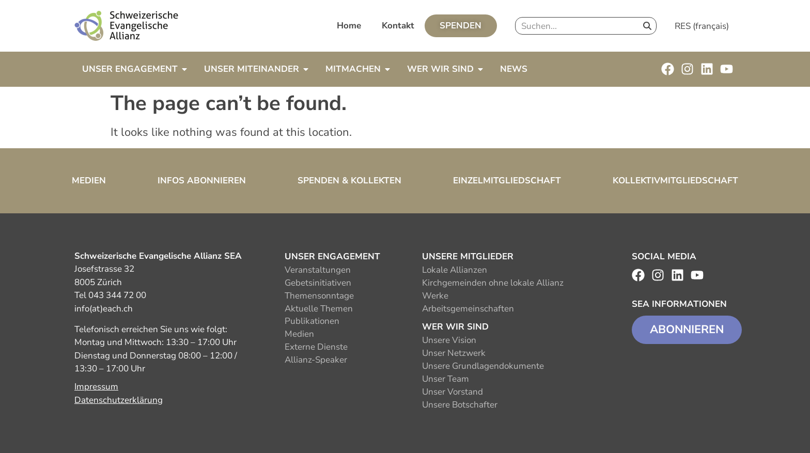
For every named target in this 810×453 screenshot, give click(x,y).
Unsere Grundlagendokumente (483, 366)
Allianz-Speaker (316, 360)
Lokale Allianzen (454, 270)
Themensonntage (319, 296)
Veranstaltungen (318, 270)
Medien (89, 180)
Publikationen (312, 321)
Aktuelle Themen (319, 309)
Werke (435, 296)
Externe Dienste (316, 347)
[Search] (647, 26)
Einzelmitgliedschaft (507, 180)
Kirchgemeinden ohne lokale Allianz (493, 283)
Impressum (96, 387)
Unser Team (445, 379)
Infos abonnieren (202, 180)
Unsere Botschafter (459, 405)
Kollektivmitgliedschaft (675, 180)
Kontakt (398, 26)
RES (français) (702, 26)
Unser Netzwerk (454, 353)
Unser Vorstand (452, 392)
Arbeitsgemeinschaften (468, 309)
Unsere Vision (449, 340)
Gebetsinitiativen (318, 283)
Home (349, 26)
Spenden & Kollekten (349, 180)
